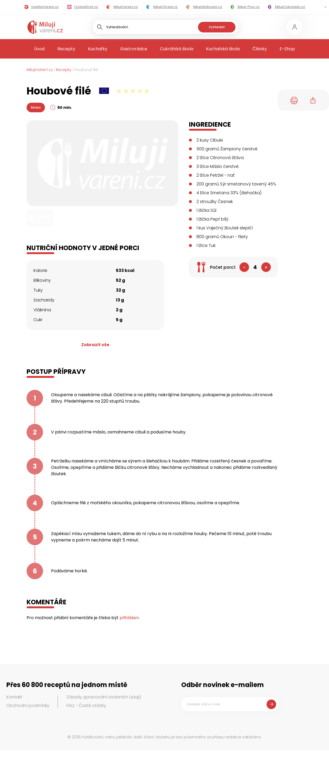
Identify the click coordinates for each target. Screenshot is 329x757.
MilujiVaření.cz (40, 69)
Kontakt (14, 697)
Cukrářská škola (176, 49)
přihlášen (129, 618)
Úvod (39, 49)
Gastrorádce (133, 49)
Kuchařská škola (223, 49)
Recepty (66, 49)
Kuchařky (97, 49)
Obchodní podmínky (27, 705)
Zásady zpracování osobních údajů (103, 697)
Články (259, 49)
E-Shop (287, 49)
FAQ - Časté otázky (86, 705)
